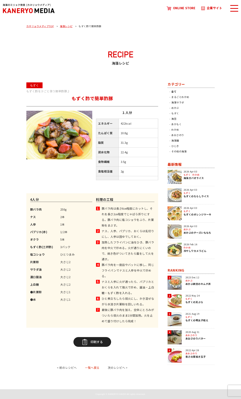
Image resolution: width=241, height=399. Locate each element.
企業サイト (211, 8)
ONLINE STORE (181, 8)
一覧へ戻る (92, 368)
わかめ (175, 129)
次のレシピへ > (118, 368)
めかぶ (175, 108)
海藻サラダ (177, 102)
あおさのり (177, 135)
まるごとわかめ (180, 97)
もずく (175, 113)
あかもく (176, 124)
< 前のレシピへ (67, 368)
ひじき (175, 146)
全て (173, 91)
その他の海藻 (179, 151)
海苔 (173, 118)
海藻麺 (175, 140)
